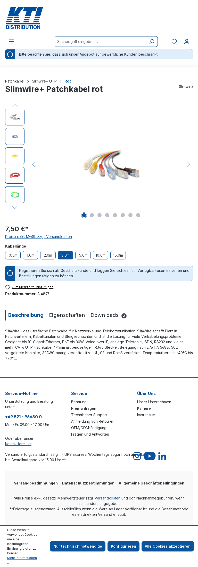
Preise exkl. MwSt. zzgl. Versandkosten (38, 236)
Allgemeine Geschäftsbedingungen (151, 483)
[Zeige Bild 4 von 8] (107, 215)
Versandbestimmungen (36, 483)
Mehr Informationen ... (22, 560)
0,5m (13, 255)
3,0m (65, 255)
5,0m (83, 255)
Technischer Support (89, 415)
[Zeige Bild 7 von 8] (130, 215)
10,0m (100, 255)
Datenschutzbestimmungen (88, 483)
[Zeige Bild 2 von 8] (92, 215)
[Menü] (11, 41)
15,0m (118, 255)
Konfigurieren (123, 546)
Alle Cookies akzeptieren (168, 546)
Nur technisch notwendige (77, 546)
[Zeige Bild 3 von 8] (99, 215)
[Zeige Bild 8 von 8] (138, 215)
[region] (99, 164)
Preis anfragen (83, 408)
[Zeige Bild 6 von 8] (123, 215)
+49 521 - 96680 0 (23, 416)
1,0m (30, 255)
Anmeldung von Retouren (92, 421)
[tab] (25, 315)
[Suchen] (152, 41)
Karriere (144, 408)
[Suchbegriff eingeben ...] (100, 41)
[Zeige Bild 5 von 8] (115, 215)
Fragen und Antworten (90, 434)
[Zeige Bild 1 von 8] (84, 215)
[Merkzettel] (174, 41)
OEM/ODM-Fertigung (88, 428)
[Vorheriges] (33, 164)
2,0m (48, 255)
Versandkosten (107, 498)
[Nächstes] (189, 164)
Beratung (79, 402)
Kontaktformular (18, 444)
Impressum (146, 415)
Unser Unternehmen (154, 402)
